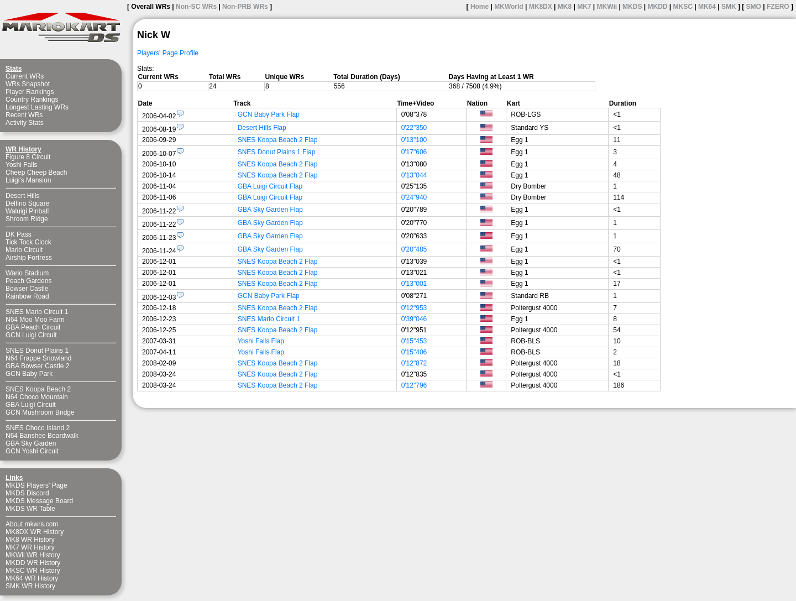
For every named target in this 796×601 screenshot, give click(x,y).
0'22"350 (414, 128)
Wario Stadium (27, 273)
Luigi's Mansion (28, 180)
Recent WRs (24, 115)
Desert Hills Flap (262, 128)
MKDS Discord (27, 493)
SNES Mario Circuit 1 (37, 312)
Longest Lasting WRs (37, 107)
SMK (728, 7)
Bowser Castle (27, 288)
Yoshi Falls (22, 165)
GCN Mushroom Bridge (40, 412)
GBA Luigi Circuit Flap (270, 186)
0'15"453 (414, 341)
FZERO (778, 7)
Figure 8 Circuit (28, 157)
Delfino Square (27, 203)
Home (479, 7)
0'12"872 (414, 363)
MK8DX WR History (35, 532)
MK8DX (540, 7)
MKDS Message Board (39, 501)
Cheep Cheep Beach (36, 172)
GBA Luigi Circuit (31, 405)
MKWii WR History (33, 555)
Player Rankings (30, 92)
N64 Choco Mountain (37, 397)
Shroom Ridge (27, 219)
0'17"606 (414, 152)
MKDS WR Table (30, 509)
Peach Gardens (28, 281)
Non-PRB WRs (245, 7)
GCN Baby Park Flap (269, 114)
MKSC (683, 7)
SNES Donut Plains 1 (37, 350)
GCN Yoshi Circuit (32, 451)
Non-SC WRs (196, 7)
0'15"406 (414, 352)
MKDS (632, 7)
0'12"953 (414, 308)
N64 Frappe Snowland (38, 358)
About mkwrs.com (32, 524)
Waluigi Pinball (27, 211)
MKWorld (508, 7)
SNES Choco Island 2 (38, 428)
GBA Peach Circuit (33, 327)
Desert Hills (22, 196)
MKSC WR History (33, 570)
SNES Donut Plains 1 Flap (277, 152)
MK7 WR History (30, 547)
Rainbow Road (27, 296)
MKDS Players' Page (36, 485)
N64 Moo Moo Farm (35, 319)
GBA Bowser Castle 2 (37, 366)
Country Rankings (32, 99)
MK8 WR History (30, 539)
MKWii (607, 7)
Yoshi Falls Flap (261, 341)
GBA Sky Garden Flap (270, 209)
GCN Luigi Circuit (31, 335)
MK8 (565, 7)
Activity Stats (25, 123)
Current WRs (25, 76)
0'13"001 (414, 284)
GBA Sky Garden (31, 443)
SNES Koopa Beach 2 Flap (278, 140)
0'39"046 (414, 319)
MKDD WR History (33, 563)
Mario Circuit (24, 250)
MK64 (707, 7)
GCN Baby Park (29, 374)
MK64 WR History (32, 578)
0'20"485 (414, 249)
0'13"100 (414, 140)
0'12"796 (414, 385)
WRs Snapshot (28, 84)
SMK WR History (30, 586)
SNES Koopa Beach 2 (38, 389)
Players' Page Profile (167, 53)
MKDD (657, 7)
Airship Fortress (29, 258)
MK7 (584, 7)
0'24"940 (414, 197)
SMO (753, 7)
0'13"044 (414, 175)
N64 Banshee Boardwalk (42, 436)
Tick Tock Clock (28, 242)
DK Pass (19, 234)
